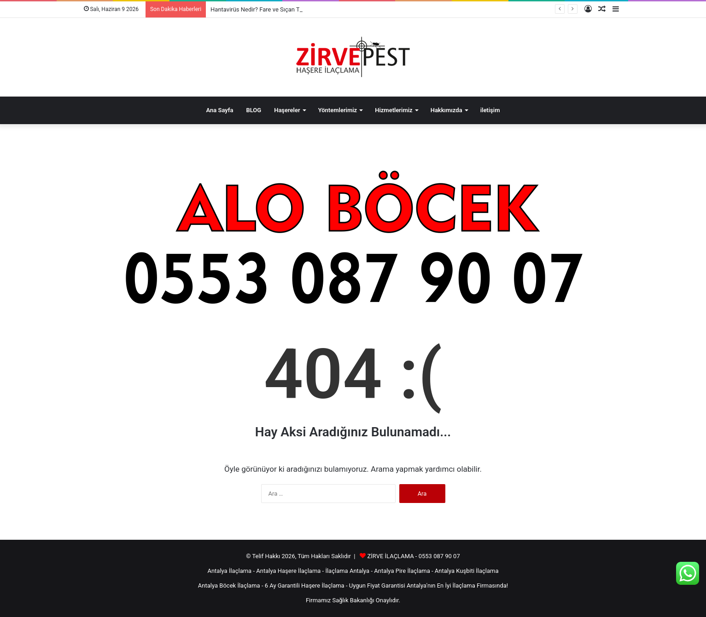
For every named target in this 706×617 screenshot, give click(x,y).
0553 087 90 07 (439, 556)
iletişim (490, 110)
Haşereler (287, 110)
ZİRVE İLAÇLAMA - (392, 556)
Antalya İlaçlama (229, 570)
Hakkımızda (446, 110)
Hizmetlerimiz (394, 110)
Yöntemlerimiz (337, 110)
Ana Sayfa (219, 110)
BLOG (253, 110)
